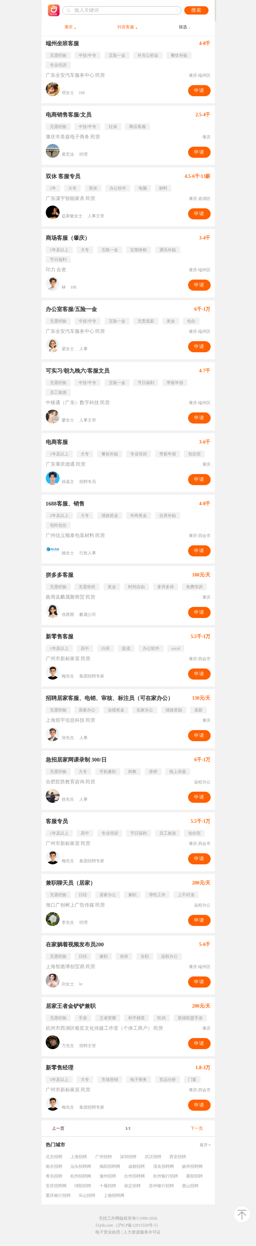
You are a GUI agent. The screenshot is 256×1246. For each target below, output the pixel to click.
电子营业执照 (107, 1232)
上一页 (58, 1128)
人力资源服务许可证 (142, 1232)
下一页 (197, 1128)
